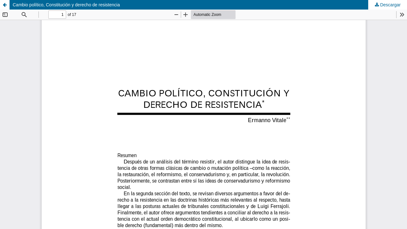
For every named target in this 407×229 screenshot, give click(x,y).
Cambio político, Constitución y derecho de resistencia (66, 4)
